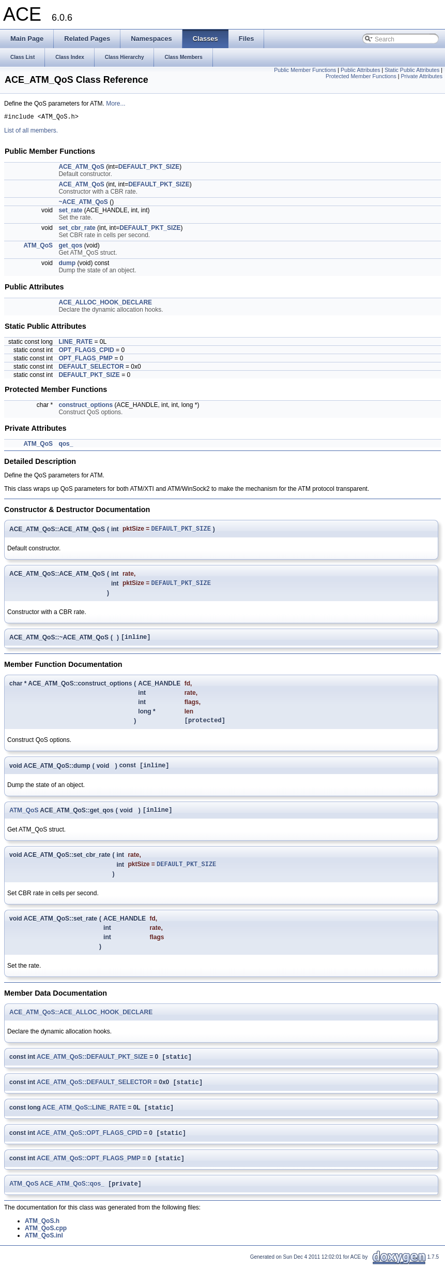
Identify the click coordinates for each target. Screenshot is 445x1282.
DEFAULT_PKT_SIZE (148, 168)
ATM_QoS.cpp (46, 1244)
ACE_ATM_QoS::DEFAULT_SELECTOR (94, 1094)
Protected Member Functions (361, 76)
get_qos (70, 247)
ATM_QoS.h (42, 1237)
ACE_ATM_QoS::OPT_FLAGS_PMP (89, 1173)
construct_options (85, 406)
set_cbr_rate (76, 229)
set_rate (70, 211)
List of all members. (31, 132)
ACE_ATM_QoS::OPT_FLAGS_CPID (89, 1147)
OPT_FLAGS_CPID (86, 351)
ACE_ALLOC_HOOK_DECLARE (105, 304)
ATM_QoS (38, 247)
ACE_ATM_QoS (81, 168)
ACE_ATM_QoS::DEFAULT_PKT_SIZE (92, 1068)
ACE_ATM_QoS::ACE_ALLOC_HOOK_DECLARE (80, 1022)
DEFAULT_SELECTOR (91, 368)
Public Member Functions (305, 70)
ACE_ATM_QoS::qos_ (72, 1200)
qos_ (65, 445)
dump (66, 264)
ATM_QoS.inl (44, 1252)
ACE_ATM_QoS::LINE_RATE (84, 1121)
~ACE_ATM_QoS (83, 203)
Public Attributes (360, 70)
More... (115, 103)
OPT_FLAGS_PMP (85, 359)
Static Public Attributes (412, 70)
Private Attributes (421, 76)
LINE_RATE (75, 343)
